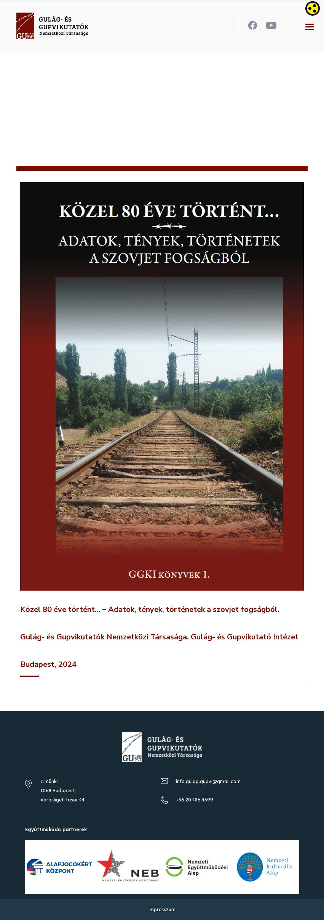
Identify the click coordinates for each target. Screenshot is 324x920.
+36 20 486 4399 (194, 800)
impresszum (162, 909)
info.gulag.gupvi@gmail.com (208, 781)
